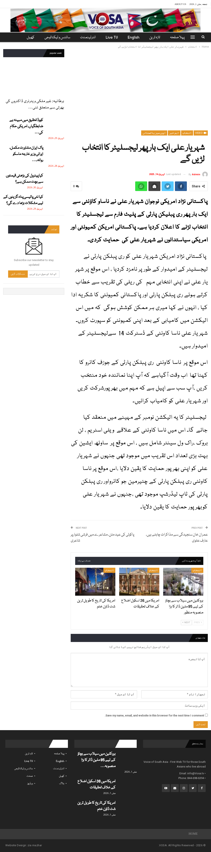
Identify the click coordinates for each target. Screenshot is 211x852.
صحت (29, 776)
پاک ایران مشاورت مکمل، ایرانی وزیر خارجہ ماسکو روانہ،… (26, 154)
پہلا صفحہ (180, 37)
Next (186, 622)
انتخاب (187, 132)
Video (200, 132)
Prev (198, 622)
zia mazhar (35, 845)
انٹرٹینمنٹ (88, 37)
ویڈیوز (30, 784)
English (135, 37)
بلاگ (61, 784)
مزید (30, 37)
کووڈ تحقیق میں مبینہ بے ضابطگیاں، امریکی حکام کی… (26, 126)
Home (193, 834)
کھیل (61, 776)
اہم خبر (174, 132)
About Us (180, 4)
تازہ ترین (156, 37)
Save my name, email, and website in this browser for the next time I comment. (154, 715)
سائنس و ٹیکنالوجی (57, 37)
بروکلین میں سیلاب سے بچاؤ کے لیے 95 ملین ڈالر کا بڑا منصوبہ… (97, 760)
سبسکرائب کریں (18, 274)
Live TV (113, 37)
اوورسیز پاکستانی (154, 132)
